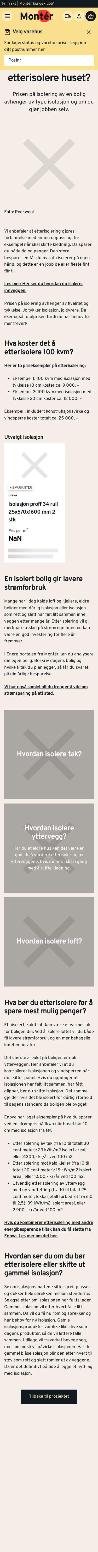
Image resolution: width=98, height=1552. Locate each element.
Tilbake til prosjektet (49, 1396)
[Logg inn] (79, 16)
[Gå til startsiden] (37, 16)
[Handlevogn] (90, 16)
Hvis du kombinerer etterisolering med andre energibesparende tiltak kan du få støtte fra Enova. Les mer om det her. (48, 1229)
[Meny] (7, 16)
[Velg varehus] (67, 16)
